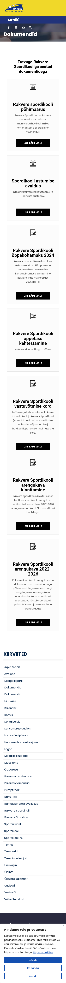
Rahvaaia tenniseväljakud (21, 804)
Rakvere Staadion (16, 817)
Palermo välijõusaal (17, 783)
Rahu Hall (10, 797)
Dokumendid (12, 687)
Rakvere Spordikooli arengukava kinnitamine (33, 485)
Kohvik (8, 715)
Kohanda (33, 968)
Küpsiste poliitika (43, 952)
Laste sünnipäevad (16, 735)
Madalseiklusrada (16, 756)
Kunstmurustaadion (17, 729)
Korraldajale (12, 722)
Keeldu (33, 976)
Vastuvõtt (11, 892)
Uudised (9, 886)
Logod (8, 749)
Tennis (8, 845)
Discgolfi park (13, 681)
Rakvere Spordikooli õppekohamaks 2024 (33, 253)
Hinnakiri (10, 701)
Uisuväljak (10, 865)
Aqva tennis (12, 667)
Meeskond (11, 763)
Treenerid (10, 851)
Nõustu (33, 960)
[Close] (63, 925)
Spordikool (11, 831)
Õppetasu (11, 770)
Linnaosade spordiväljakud (21, 742)
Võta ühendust (14, 899)
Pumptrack (12, 790)
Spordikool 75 (13, 838)
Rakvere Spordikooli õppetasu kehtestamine (33, 338)
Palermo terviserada (18, 776)
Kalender (10, 708)
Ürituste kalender (16, 879)
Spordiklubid (12, 824)
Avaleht (9, 674)
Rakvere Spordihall (16, 811)
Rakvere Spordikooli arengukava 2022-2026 (33, 569)
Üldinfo (9, 872)
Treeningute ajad (15, 858)
